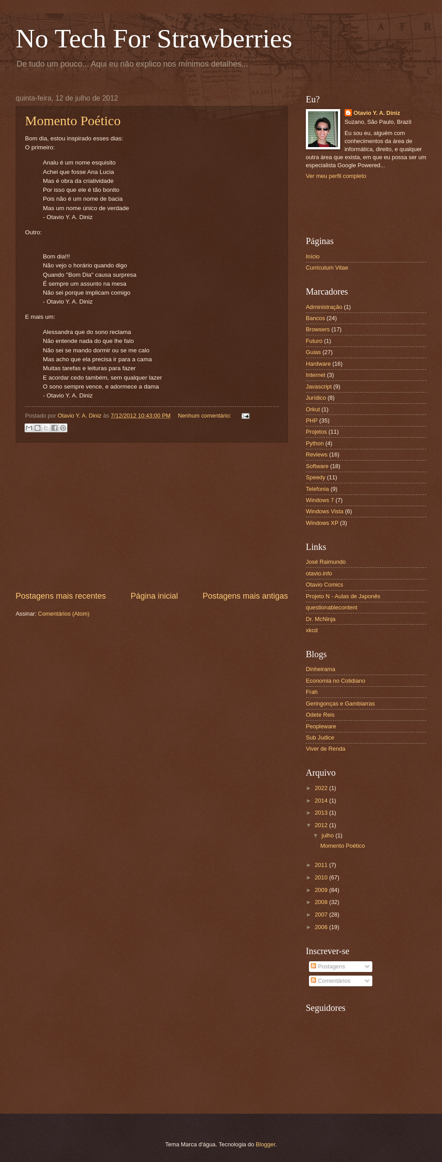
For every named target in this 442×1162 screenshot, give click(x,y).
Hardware (318, 363)
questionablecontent (331, 607)
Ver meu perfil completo (336, 176)
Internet (315, 375)
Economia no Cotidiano (335, 680)
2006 (322, 927)
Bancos (315, 318)
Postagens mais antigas (245, 596)
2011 (322, 865)
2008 (322, 902)
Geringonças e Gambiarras (340, 703)
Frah (311, 692)
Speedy (315, 477)
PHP (311, 420)
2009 (322, 890)
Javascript (319, 386)
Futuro (314, 341)
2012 (322, 825)
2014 (322, 800)
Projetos (316, 431)
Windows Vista (324, 511)
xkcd (311, 630)
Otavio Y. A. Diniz (377, 113)
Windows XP (322, 523)
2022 (322, 788)
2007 (322, 914)
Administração (324, 307)
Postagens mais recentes (61, 596)
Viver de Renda (326, 748)
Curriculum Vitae (327, 267)
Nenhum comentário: (205, 415)
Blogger (265, 1144)
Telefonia (317, 489)
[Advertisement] (152, 516)
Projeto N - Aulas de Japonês (343, 596)
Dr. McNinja (321, 619)
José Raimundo (326, 561)
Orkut (313, 409)
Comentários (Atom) (63, 613)
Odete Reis (320, 714)
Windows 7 (320, 500)
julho (328, 835)
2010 (322, 877)
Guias (313, 352)
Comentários (330, 980)
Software (317, 466)
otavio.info (319, 573)
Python (315, 443)
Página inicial (154, 596)
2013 (322, 812)
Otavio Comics (324, 584)
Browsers (318, 329)
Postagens (328, 966)
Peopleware (321, 726)
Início (313, 256)
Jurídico (316, 397)
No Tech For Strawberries (154, 38)
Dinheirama (320, 669)
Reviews (317, 454)
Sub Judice (320, 737)
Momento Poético (73, 120)
